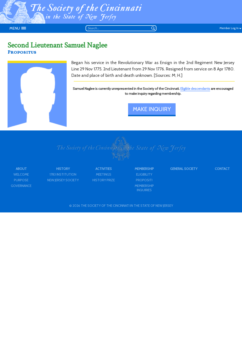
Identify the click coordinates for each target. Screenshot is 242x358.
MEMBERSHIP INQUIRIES (144, 188)
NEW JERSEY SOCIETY (63, 180)
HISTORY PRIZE (103, 180)
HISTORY (63, 169)
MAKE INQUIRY (152, 109)
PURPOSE (21, 180)
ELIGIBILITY (144, 174)
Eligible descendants (195, 88)
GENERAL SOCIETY (183, 169)
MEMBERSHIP (144, 169)
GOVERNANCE (21, 186)
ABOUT (21, 169)
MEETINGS (103, 174)
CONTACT (222, 169)
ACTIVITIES (103, 169)
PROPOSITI (144, 180)
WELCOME (21, 174)
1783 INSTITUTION (63, 174)
